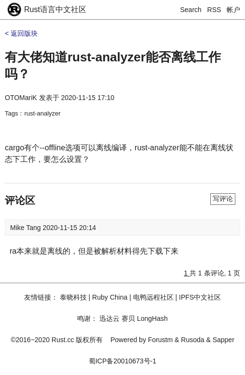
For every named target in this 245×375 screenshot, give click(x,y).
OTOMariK (21, 97)
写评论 (223, 198)
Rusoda (192, 340)
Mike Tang (26, 227)
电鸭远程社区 (153, 297)
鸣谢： (87, 318)
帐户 (233, 10)
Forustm (160, 340)
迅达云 (109, 318)
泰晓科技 (73, 297)
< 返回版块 (21, 33)
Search (191, 10)
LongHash (152, 318)
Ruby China (109, 297)
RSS (214, 10)
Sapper (223, 340)
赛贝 (128, 318)
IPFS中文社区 (200, 297)
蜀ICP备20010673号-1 (122, 361)
